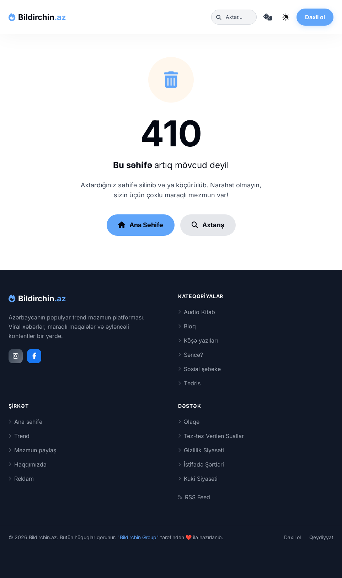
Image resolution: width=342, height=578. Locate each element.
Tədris (189, 383)
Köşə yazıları (198, 340)
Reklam (21, 478)
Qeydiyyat (321, 537)
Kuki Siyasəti (198, 478)
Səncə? (190, 354)
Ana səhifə (25, 421)
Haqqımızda (28, 464)
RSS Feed (194, 497)
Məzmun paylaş (32, 450)
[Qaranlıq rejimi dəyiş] (286, 17)
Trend (19, 435)
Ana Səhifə (140, 225)
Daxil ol (315, 17)
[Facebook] (34, 356)
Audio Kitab (196, 312)
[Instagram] (16, 356)
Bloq (187, 326)
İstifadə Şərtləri (201, 464)
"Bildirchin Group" (138, 537)
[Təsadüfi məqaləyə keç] (267, 17)
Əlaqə (188, 421)
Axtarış (208, 225)
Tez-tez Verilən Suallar (211, 435)
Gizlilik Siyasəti (201, 450)
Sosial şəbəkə (199, 369)
